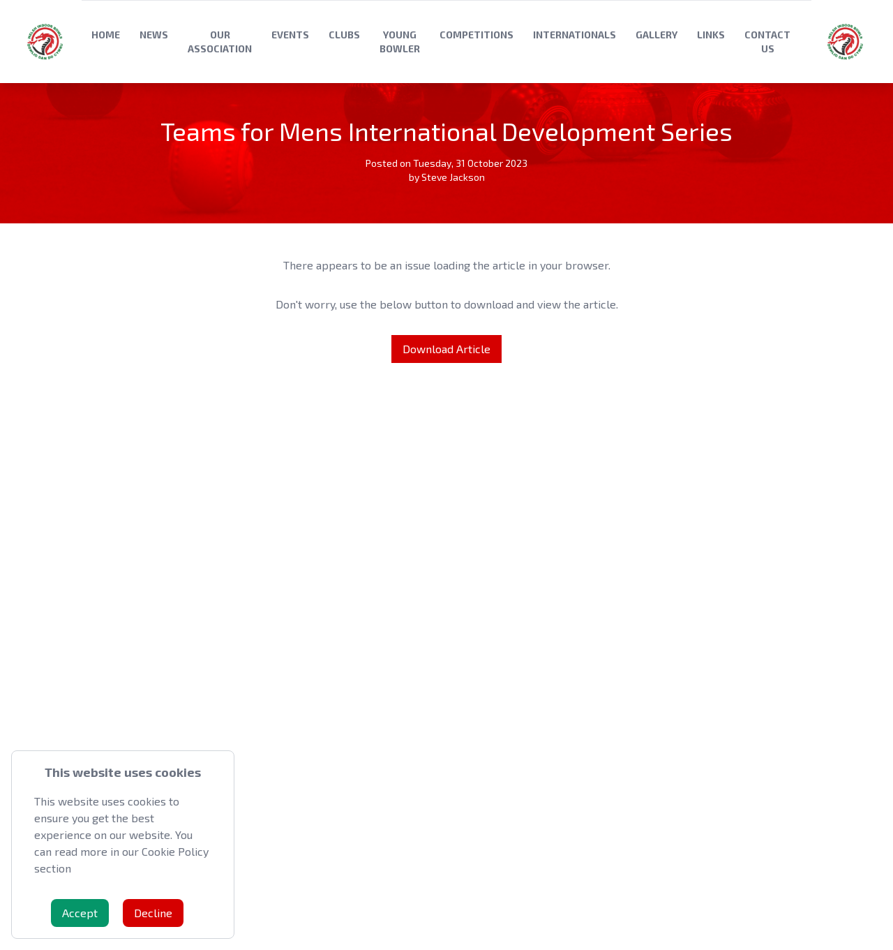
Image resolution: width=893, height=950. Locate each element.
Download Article (446, 348)
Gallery (656, 34)
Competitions (476, 34)
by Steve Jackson (447, 177)
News (154, 34)
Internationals (574, 34)
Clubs (344, 34)
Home (105, 34)
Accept (80, 912)
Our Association (220, 41)
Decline (153, 912)
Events (290, 34)
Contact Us (767, 41)
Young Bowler (400, 41)
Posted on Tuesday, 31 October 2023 (446, 163)
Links (711, 34)
